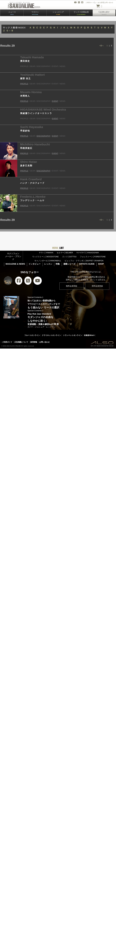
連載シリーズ (69, 264)
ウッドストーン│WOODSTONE (45, 257)
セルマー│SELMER (65, 253)
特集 (58, 264)
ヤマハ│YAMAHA (46, 253)
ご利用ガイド (7, 342)
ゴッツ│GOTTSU (69, 257)
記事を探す (104, 13)
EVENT (55, 101)
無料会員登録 (71, 286)
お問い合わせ (44, 342)
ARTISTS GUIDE (87, 264)
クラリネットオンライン (51, 335)
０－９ (10, 30)
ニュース (12, 13)
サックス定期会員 (81, 13)
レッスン (48, 264)
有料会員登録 (97, 286)
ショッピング (58, 13)
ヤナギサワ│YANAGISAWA (87, 253)
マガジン (35, 13)
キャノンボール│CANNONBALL (47, 261)
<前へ (101, 46)
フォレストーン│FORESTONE (92, 257)
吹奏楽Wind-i (89, 335)
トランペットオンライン (72, 335)
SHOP (101, 264)
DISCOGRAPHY (43, 136)
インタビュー (34, 264)
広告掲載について (21, 342)
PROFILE (24, 84)
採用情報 (33, 342)
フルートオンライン (32, 335)
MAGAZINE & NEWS (15, 264)
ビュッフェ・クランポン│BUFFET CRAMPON (84, 261)
